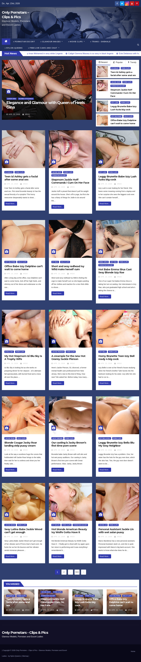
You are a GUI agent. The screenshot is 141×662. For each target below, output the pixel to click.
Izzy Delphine (116, 116)
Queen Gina (11, 98)
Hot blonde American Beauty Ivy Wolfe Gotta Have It (69, 531)
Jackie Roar (10, 438)
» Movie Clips (76, 41)
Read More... (11, 204)
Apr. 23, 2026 (14, 114)
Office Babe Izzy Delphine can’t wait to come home (23, 268)
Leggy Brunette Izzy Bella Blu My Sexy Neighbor (116, 444)
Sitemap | (25, 656)
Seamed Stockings (26, 98)
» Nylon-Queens (13, 48)
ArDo (26, 114)
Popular (118, 62)
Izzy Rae (114, 262)
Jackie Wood (10, 525)
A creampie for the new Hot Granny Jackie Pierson (68, 358)
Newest (103, 62)
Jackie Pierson (58, 351)
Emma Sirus (103, 262)
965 (77, 572)
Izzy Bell (102, 351)
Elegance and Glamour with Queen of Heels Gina (45, 105)
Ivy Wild (55, 262)
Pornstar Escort (118, 86)
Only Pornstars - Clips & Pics (25, 632)
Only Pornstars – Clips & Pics (26, 650)
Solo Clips (128, 116)
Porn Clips (126, 68)
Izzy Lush (114, 102)
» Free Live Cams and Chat (43, 48)
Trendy (132, 62)
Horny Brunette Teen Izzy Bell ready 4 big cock (116, 358)
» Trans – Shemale (100, 41)
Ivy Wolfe (56, 525)
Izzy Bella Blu (104, 438)
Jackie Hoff (115, 82)
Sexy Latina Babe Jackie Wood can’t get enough (23, 531)
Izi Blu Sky (9, 351)
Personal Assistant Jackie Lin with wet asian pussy (116, 531)
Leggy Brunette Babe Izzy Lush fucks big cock (87, 602)
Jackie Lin (103, 525)
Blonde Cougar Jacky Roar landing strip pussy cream (20, 444)
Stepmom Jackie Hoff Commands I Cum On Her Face (70, 181)
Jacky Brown (57, 438)
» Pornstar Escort (24, 41)
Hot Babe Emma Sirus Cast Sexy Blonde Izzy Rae (115, 271)
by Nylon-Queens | (15, 656)
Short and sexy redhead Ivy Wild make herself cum (67, 268)
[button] (138, 45)
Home (133, 651)
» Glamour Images (51, 41)
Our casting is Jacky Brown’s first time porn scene (68, 444)
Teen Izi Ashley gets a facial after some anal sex (21, 178)
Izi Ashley (115, 68)
